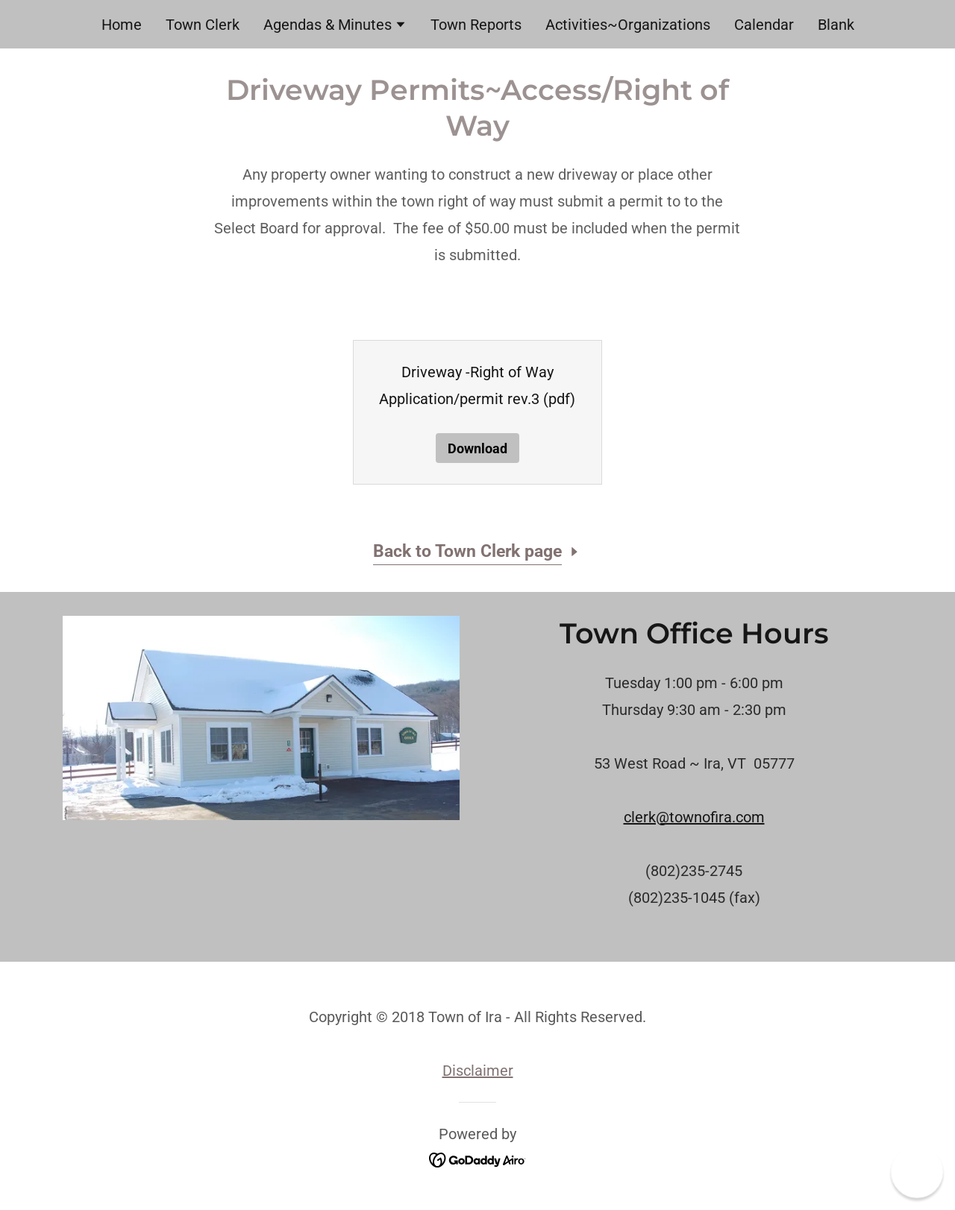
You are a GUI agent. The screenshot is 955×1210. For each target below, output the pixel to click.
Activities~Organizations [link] (627, 25)
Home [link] (121, 25)
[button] (335, 26)
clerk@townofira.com (694, 817)
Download (477, 448)
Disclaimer (477, 1071)
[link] (478, 1159)
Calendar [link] (764, 25)
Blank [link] (836, 25)
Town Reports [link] (476, 25)
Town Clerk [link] (202, 25)
